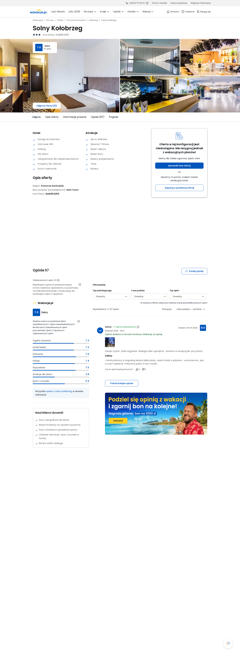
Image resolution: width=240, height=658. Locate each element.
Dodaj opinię (194, 271)
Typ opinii (174, 290)
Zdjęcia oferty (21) (46, 105)
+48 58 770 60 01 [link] (137, 3)
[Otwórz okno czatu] (228, 643)
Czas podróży (137, 290)
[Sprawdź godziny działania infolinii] (147, 3)
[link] (38, 11)
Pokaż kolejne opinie (121, 383)
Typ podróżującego (102, 290)
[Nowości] (173, 11)
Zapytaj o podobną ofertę (179, 187)
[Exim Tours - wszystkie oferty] (73, 189)
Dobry (47, 46)
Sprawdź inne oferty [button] (179, 165)
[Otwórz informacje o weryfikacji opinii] (80, 284)
